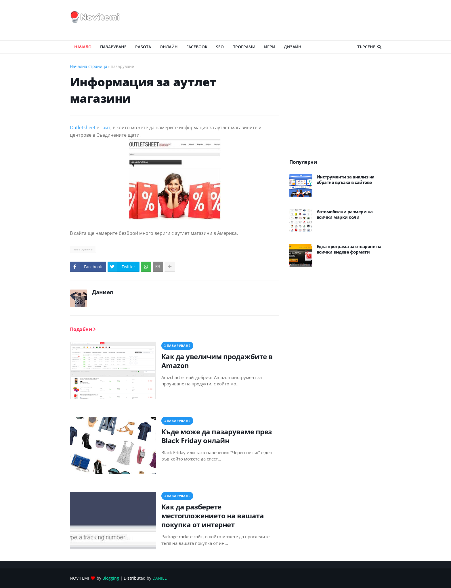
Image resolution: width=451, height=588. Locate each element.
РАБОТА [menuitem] (143, 47)
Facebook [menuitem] (196, 47)
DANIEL (159, 578)
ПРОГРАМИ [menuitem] (243, 47)
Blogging (110, 578)
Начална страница (88, 66)
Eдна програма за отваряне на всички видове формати (349, 249)
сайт (105, 127)
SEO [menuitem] (220, 47)
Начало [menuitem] (82, 47)
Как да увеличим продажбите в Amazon (217, 361)
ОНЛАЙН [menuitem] (169, 47)
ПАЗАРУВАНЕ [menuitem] (113, 47)
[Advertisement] (276, 20)
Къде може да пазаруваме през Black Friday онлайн (216, 436)
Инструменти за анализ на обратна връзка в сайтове (345, 179)
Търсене (366, 47)
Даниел (102, 292)
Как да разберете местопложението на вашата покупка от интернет (212, 515)
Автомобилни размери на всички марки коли (345, 214)
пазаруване (122, 66)
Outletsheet (82, 127)
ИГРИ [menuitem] (269, 47)
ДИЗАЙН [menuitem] (292, 47)
